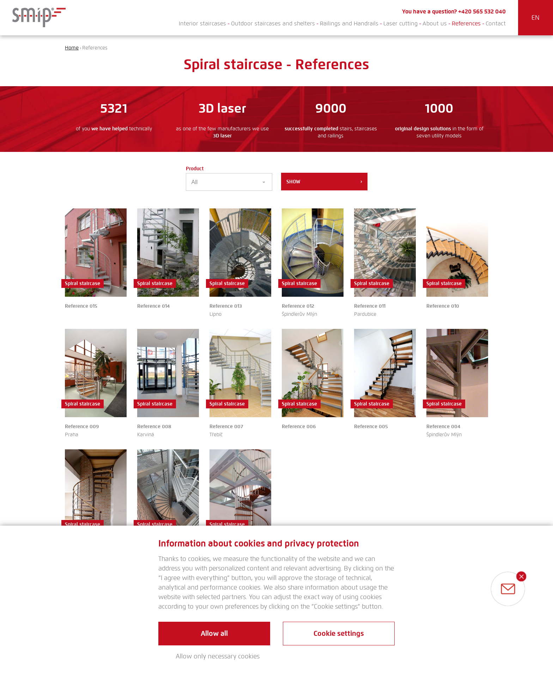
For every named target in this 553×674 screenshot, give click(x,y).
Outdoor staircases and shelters (273, 23)
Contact (496, 23)
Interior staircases (202, 23)
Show (324, 181)
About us (435, 23)
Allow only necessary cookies (218, 656)
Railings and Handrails (349, 23)
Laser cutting (400, 23)
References (466, 23)
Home (72, 48)
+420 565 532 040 (482, 11)
